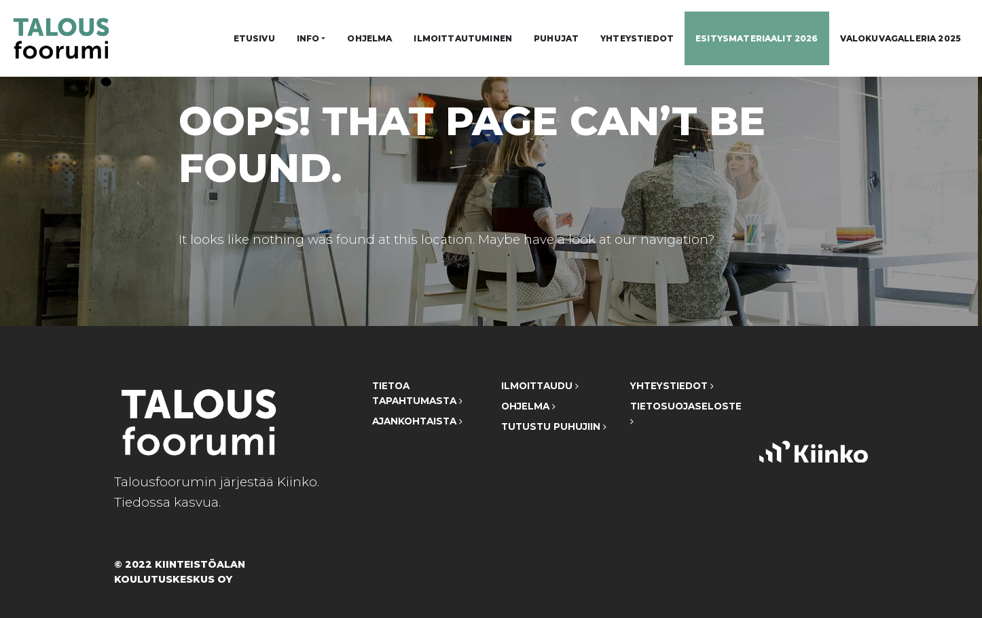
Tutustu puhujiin (553, 426)
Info (308, 38)
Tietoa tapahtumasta (417, 393)
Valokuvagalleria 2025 (900, 38)
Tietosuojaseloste (684, 413)
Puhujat (556, 38)
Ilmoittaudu (540, 385)
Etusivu (254, 38)
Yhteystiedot (637, 38)
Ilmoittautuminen (463, 38)
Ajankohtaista (417, 421)
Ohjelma (369, 38)
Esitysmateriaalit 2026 (756, 38)
